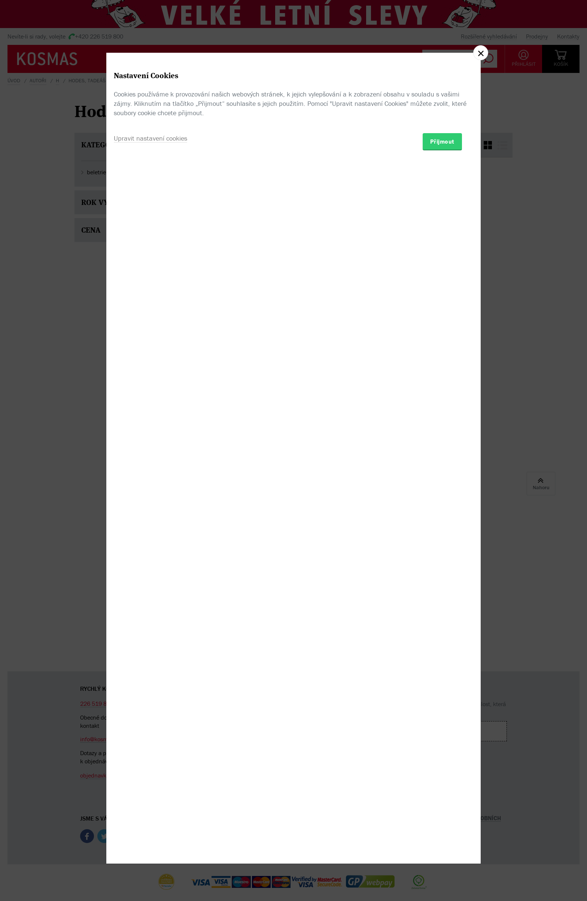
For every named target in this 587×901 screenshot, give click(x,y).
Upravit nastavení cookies (150, 491)
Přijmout (442, 494)
